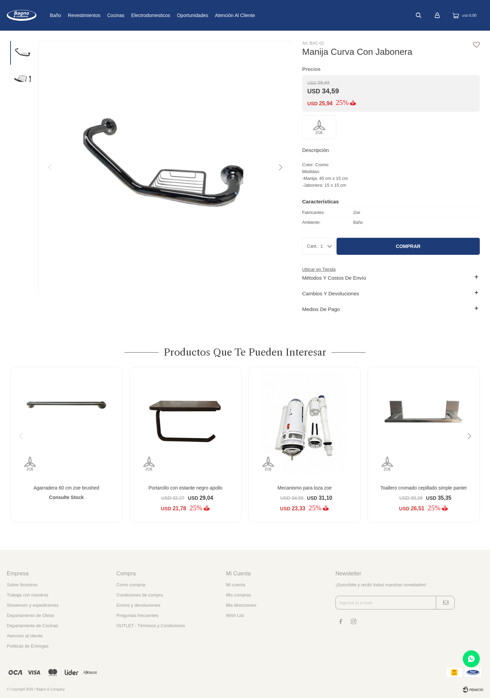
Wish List (235, 615)
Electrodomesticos (172, 15)
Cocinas (138, 15)
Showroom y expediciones (33, 605)
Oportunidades (215, 15)
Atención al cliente (258, 15)
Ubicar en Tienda (319, 269)
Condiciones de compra (139, 595)
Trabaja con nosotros (27, 595)
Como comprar (131, 584)
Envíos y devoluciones (138, 605)
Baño (77, 15)
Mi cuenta (235, 584)
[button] (280, 167)
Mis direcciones (241, 605)
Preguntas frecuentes (137, 615)
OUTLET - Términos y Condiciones (150, 625)
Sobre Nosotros (22, 584)
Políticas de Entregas (28, 646)
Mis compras (238, 595)
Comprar (408, 246)
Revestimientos (106, 15)
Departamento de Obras (30, 615)
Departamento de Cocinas (32, 625)
